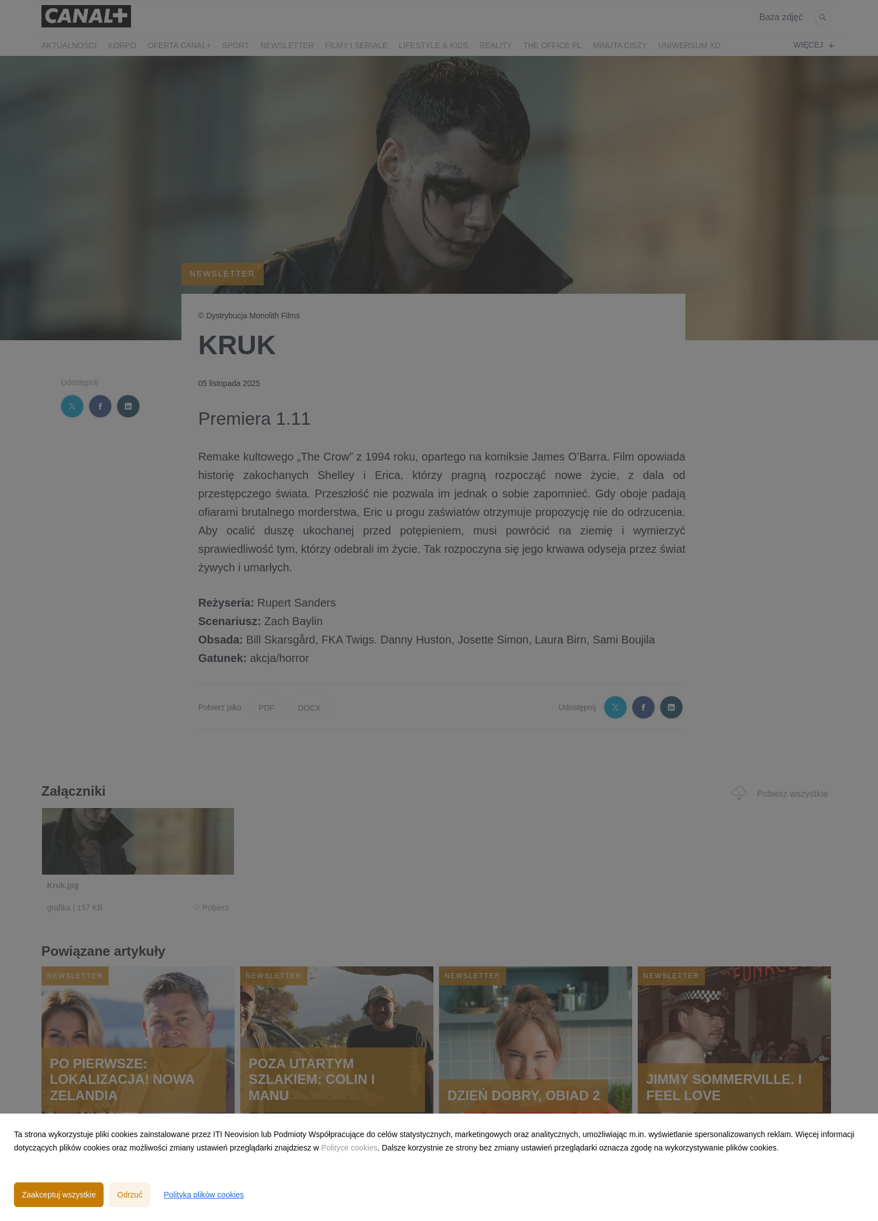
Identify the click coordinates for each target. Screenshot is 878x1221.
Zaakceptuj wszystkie (59, 1194)
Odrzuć (129, 1194)
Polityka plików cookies (204, 1194)
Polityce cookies (349, 1147)
